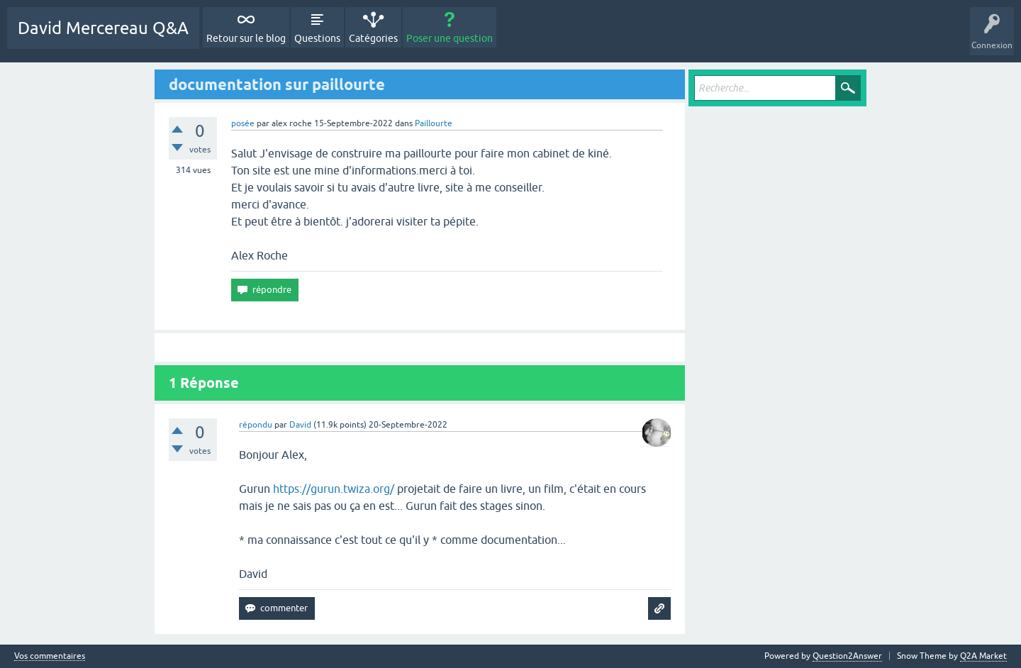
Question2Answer (847, 656)
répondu (255, 425)
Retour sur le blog (246, 38)
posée (243, 123)
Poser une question (449, 38)
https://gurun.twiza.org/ (333, 488)
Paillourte (433, 123)
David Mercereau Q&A (103, 28)
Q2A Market (983, 656)
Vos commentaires (49, 656)
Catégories (373, 38)
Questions (317, 38)
